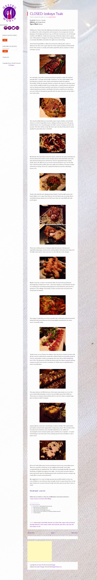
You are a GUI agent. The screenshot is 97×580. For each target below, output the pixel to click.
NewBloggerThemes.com (56, 566)
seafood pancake (55, 524)
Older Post (74, 533)
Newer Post (31, 533)
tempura (34, 526)
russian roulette (47, 524)
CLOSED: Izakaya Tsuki (46, 13)
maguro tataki (65, 522)
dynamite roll (51, 522)
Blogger (12, 99)
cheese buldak (44, 522)
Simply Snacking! (6, 43)
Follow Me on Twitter (8, 49)
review (41, 524)
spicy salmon (63, 524)
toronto (39, 526)
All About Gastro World (8, 25)
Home (53, 533)
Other (3, 46)
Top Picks (5, 34)
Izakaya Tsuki (58, 522)
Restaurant (37, 524)
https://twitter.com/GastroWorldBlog (40, 498)
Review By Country (7, 31)
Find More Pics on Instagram (10, 51)
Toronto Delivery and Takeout (10, 28)
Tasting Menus (6, 40)
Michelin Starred (6, 37)
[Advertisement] (39, 551)
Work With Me (6, 54)
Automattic (37, 566)
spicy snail (69, 524)
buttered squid (37, 522)
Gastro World (52, 17)
